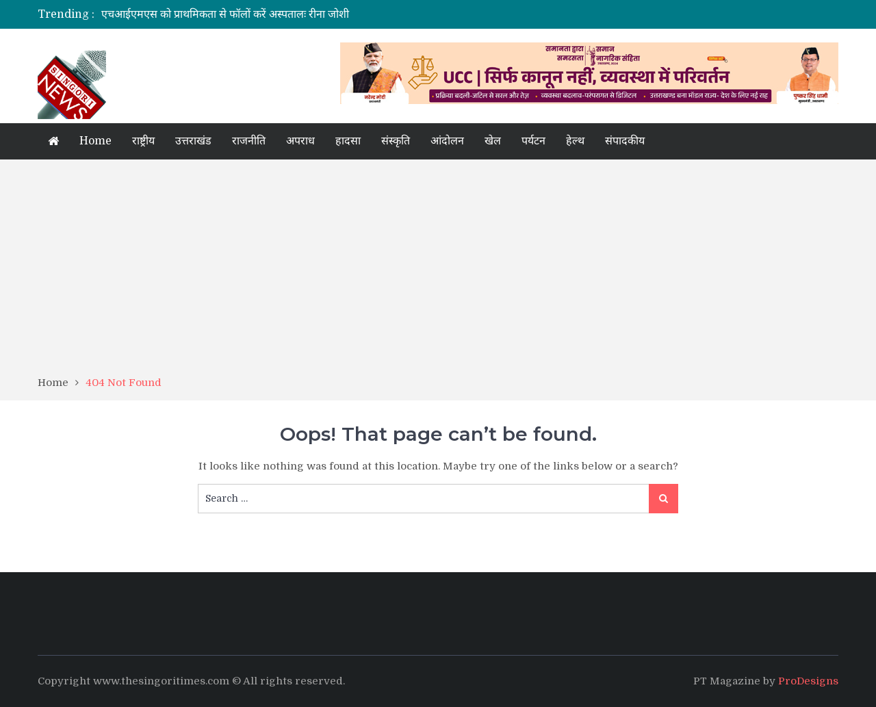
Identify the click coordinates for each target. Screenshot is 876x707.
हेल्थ (575, 141)
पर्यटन (533, 141)
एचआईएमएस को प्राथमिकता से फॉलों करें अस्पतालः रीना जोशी (225, 14)
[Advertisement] (438, 272)
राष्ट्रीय (143, 141)
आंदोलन (447, 141)
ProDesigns (808, 681)
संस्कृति (395, 141)
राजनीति (249, 141)
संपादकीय (625, 141)
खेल (493, 141)
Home (95, 141)
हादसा (348, 141)
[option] (309, 14)
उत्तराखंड (193, 141)
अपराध (300, 141)
